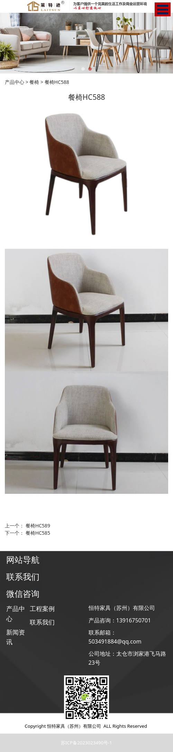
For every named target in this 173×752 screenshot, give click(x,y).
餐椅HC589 (38, 525)
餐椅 (34, 82)
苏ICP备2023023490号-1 (86, 743)
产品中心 (14, 82)
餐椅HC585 (38, 533)
